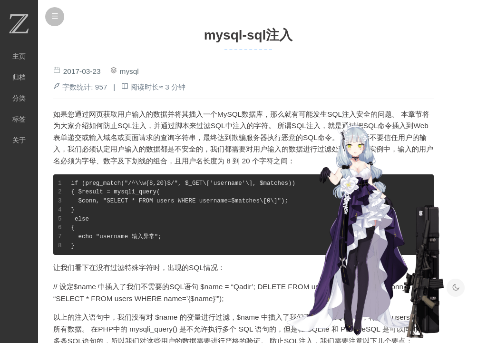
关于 (19, 140)
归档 (19, 77)
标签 (19, 119)
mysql (129, 71)
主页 (19, 56)
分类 (19, 98)
